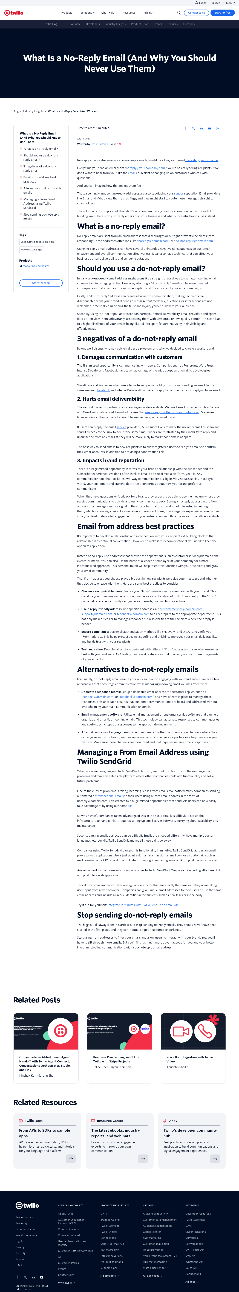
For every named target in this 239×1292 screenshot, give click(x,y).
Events (158, 24)
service (121, 427)
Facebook (103, 390)
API (130, 806)
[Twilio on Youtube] (42, 1277)
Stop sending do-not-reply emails (41, 217)
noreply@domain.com (153, 241)
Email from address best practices (39, 179)
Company (189, 24)
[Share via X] (194, 128)
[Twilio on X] (26, 1277)
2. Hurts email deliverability (110, 399)
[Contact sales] (196, 13)
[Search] (179, 12)
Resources (130, 12)
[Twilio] (13, 12)
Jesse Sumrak (100, 144)
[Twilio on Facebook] (18, 1277)
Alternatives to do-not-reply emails (42, 190)
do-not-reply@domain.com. (194, 241)
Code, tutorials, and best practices (37, 242)
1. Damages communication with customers (129, 357)
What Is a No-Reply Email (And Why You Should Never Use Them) (40, 138)
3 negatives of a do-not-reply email (39, 168)
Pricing (149, 12)
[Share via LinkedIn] (202, 128)
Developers (93, 24)
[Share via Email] (210, 128)
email (131, 173)
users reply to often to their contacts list (172, 412)
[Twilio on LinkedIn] (34, 1277)
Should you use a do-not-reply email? (40, 157)
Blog (16, 111)
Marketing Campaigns (32, 249)
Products (68, 12)
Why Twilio (108, 12)
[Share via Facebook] (186, 128)
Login (230, 3)
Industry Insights (115, 24)
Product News (139, 24)
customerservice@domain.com (181, 609)
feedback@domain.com (133, 614)
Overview (74, 24)
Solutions (88, 12)
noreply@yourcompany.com (145, 168)
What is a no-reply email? (40, 148)
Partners (173, 24)
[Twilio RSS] (218, 128)
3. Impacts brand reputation (110, 461)
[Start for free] (223, 13)
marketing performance (201, 160)
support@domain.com (96, 614)
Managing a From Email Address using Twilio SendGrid (39, 204)
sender (178, 193)
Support (217, 3)
